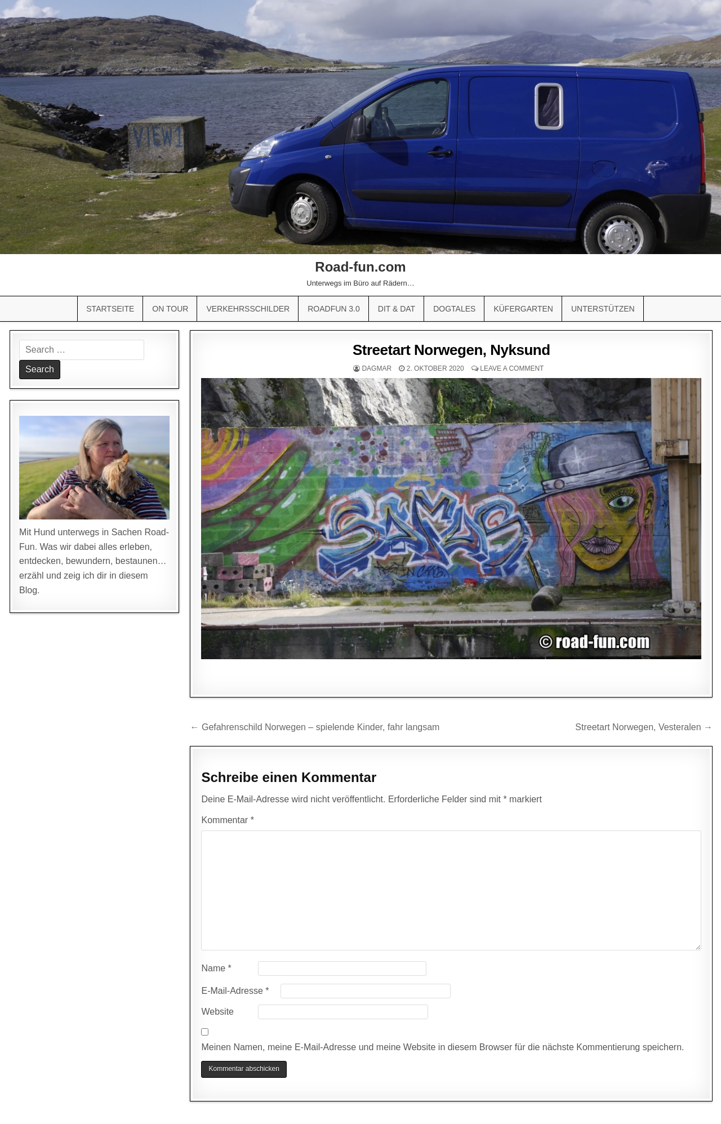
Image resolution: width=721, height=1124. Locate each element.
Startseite (110, 308)
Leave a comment (512, 368)
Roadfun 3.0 (334, 308)
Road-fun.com (360, 266)
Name (216, 968)
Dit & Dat (396, 308)
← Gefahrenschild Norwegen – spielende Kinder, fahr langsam (314, 727)
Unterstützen (603, 308)
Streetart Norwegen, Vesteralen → (644, 727)
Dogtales (454, 308)
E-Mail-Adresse (235, 991)
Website (217, 1011)
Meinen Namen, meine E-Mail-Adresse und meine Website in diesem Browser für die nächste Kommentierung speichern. (442, 1047)
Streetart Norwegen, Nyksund (451, 349)
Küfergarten (523, 308)
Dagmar (376, 368)
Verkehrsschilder (248, 308)
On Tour (170, 308)
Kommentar (227, 820)
